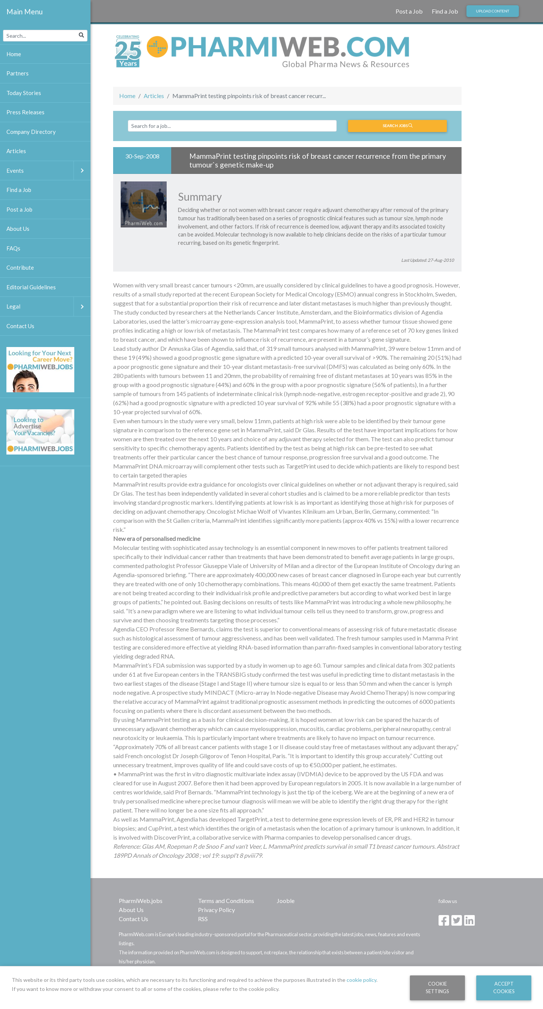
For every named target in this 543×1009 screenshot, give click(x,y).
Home (127, 95)
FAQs (13, 248)
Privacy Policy (216, 909)
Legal (48, 306)
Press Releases (25, 112)
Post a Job (409, 11)
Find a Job (445, 11)
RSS (203, 918)
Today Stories (23, 92)
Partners (17, 73)
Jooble (286, 900)
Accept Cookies (504, 987)
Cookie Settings (437, 987)
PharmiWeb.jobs (141, 900)
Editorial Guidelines (31, 287)
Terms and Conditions (226, 900)
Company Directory (31, 131)
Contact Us (133, 918)
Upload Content (492, 11)
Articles (154, 95)
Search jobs (398, 125)
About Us (131, 909)
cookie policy (361, 980)
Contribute (20, 267)
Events (48, 170)
